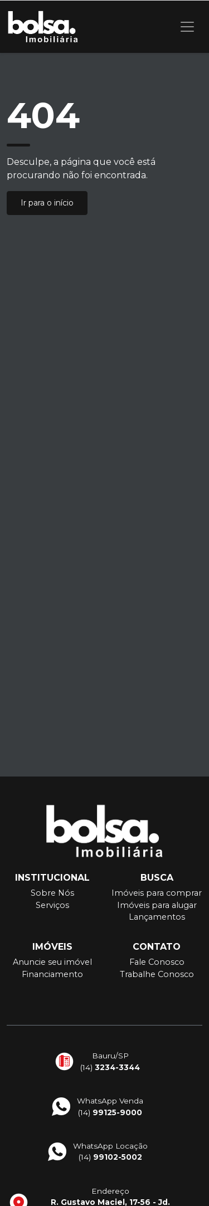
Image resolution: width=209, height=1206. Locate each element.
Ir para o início (47, 203)
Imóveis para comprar (156, 893)
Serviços (52, 905)
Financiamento (52, 974)
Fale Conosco (156, 962)
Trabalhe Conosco (157, 974)
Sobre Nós (52, 893)
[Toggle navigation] (187, 26)
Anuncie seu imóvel (52, 962)
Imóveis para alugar (157, 905)
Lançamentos (157, 917)
